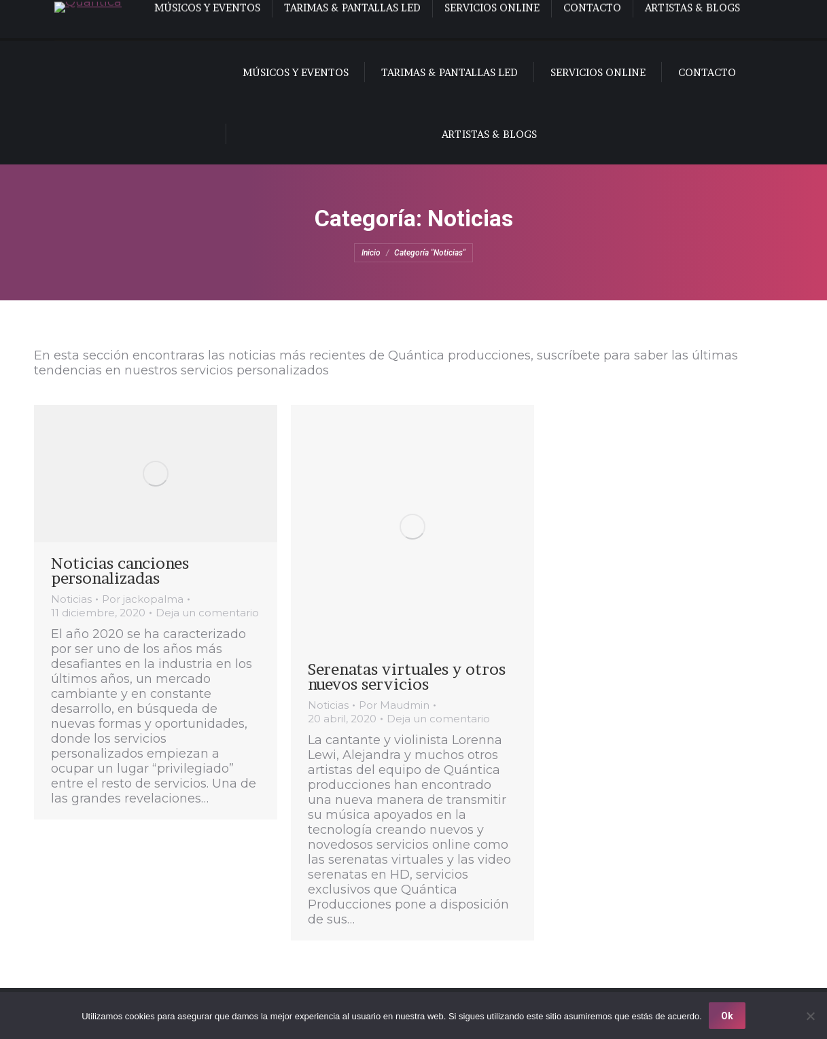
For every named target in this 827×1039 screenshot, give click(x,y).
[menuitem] (67, 20)
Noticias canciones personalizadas (120, 571)
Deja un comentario (207, 612)
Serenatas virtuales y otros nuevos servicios (407, 677)
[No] (810, 1016)
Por (142, 599)
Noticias (71, 599)
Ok (727, 1015)
